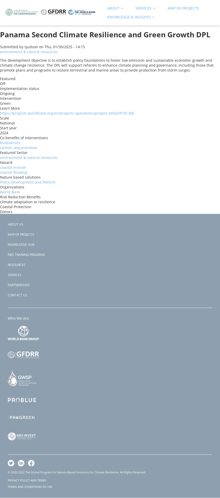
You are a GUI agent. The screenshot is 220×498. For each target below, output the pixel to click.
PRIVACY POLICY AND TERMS (27, 480)
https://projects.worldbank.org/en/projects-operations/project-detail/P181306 (67, 113)
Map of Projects (21, 234)
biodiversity (10, 142)
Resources (16, 265)
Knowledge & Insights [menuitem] (129, 18)
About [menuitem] (114, 9)
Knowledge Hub (21, 244)
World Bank (10, 192)
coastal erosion (13, 167)
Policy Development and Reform (27, 182)
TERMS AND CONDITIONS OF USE (30, 487)
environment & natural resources (29, 51)
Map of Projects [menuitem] (183, 8)
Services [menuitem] (144, 9)
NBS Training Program (26, 254)
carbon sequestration (18, 147)
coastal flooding (13, 172)
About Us (15, 224)
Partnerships (19, 285)
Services (15, 275)
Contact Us (17, 295)
